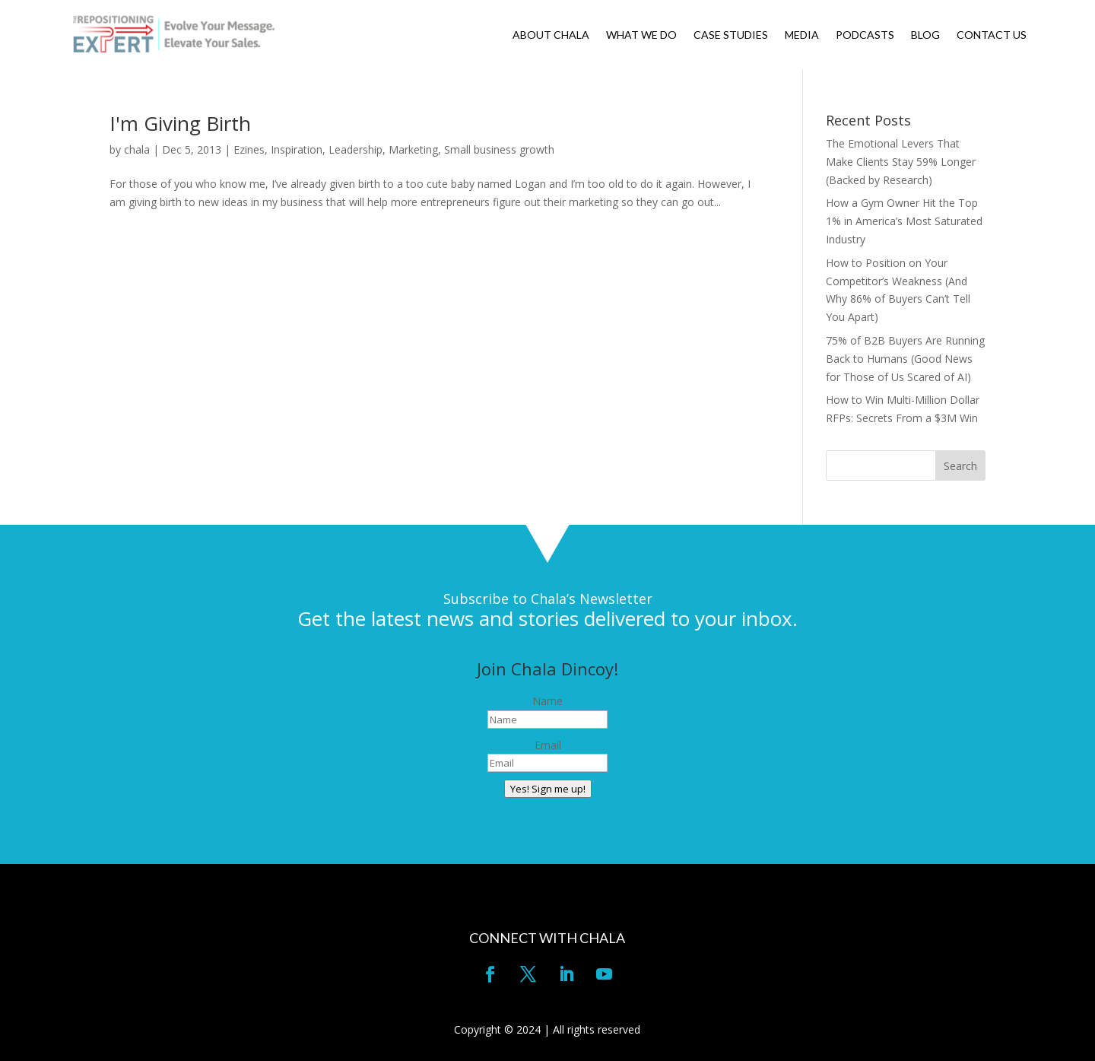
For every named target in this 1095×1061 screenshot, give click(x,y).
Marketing (413, 149)
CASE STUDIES (731, 35)
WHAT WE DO (641, 35)
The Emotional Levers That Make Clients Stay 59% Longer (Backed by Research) (901, 161)
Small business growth (499, 149)
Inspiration (296, 149)
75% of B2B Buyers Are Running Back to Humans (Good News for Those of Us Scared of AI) (905, 358)
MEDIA (802, 35)
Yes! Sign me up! (548, 789)
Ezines (249, 149)
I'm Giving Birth (180, 123)
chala (137, 149)
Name (547, 701)
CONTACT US (992, 35)
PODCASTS (865, 35)
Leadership (355, 149)
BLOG (925, 35)
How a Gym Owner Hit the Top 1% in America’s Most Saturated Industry (904, 220)
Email (548, 745)
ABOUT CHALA (551, 35)
